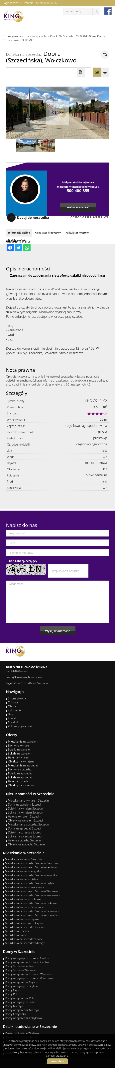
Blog (10, 714)
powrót (104, 54)
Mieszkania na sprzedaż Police (24, 939)
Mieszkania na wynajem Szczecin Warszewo (32, 891)
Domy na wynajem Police (20, 1002)
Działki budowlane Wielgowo (22, 1033)
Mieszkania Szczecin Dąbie (21, 879)
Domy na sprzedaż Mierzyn (22, 1010)
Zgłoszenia (14, 710)
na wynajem (23, 741)
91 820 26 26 (48, 3)
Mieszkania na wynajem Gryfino (24, 923)
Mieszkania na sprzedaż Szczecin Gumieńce (32, 911)
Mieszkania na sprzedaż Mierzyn (25, 943)
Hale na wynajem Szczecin (24, 816)
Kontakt (13, 718)
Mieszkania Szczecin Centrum (23, 859)
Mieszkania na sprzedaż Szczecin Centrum (31, 863)
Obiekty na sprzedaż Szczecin (26, 844)
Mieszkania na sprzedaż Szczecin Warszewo (32, 895)
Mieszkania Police (16, 935)
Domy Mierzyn (14, 1006)
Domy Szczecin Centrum (20, 966)
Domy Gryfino (13, 990)
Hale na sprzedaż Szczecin (24, 840)
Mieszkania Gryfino (17, 931)
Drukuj (105, 72)
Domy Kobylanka (15, 1014)
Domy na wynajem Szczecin (25, 804)
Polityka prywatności (20, 726)
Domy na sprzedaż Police (20, 998)
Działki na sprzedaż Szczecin (25, 832)
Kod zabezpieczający (23, 561)
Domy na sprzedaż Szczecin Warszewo (29, 974)
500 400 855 (78, 190)
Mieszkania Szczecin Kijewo (22, 919)
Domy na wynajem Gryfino (21, 986)
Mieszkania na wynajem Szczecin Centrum (31, 867)
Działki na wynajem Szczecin (25, 808)
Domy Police (13, 994)
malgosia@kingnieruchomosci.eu (78, 186)
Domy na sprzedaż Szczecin (25, 828)
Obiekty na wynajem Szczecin (26, 820)
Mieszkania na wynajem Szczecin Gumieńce (32, 915)
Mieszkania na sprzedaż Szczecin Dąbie (29, 883)
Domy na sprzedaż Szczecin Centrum (28, 962)
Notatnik (13, 722)
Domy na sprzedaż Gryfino (21, 982)
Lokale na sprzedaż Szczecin (25, 836)
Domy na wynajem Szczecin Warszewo (29, 978)
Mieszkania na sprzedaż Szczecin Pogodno (31, 875)
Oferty (12, 706)
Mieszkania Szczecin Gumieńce (24, 907)
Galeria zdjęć (97, 72)
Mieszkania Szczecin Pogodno (23, 871)
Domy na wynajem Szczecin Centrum (28, 958)
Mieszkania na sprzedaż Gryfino (25, 927)
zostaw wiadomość (78, 207)
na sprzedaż (23, 765)
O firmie (13, 702)
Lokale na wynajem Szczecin (25, 812)
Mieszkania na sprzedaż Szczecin (28, 824)
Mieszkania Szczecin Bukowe (23, 899)
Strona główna (17, 698)
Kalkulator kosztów (77, 232)
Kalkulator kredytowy (48, 232)
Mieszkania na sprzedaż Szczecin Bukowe (31, 903)
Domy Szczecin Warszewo (21, 970)
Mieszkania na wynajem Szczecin (28, 800)
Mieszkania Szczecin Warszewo (24, 887)
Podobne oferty (17, 240)
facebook (108, 11)
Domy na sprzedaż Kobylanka (23, 1018)
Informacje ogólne (19, 232)
